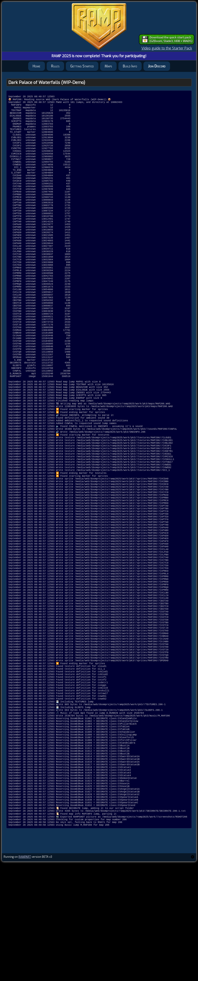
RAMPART (24, 974)
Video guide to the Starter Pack (166, 48)
